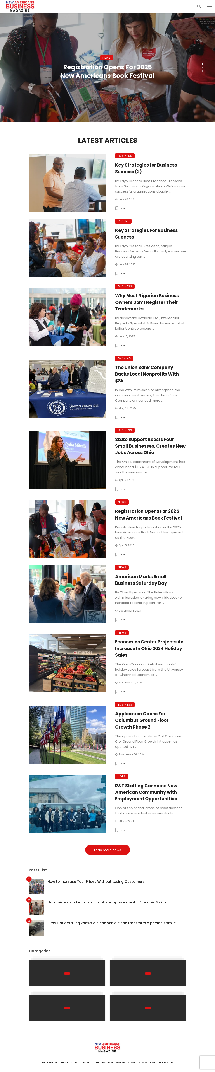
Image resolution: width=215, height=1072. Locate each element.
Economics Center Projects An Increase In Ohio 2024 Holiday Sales (149, 648)
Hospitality (69, 1062)
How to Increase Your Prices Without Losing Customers (95, 881)
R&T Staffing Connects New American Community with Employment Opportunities (146, 792)
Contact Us (147, 1062)
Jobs (122, 776)
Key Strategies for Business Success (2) (146, 168)
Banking (124, 358)
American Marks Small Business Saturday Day (141, 580)
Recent (123, 221)
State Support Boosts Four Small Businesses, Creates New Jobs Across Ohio (150, 446)
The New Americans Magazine (114, 1062)
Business (125, 156)
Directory (166, 1062)
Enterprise (49, 1062)
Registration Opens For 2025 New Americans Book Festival (107, 71)
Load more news (107, 850)
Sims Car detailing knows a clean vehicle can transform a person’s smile (111, 922)
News (106, 58)
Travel (86, 1062)
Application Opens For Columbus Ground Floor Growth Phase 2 (142, 720)
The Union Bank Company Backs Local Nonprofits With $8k (147, 374)
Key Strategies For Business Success (146, 233)
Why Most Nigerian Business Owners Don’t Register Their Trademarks (147, 302)
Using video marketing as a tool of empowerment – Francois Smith (106, 902)
